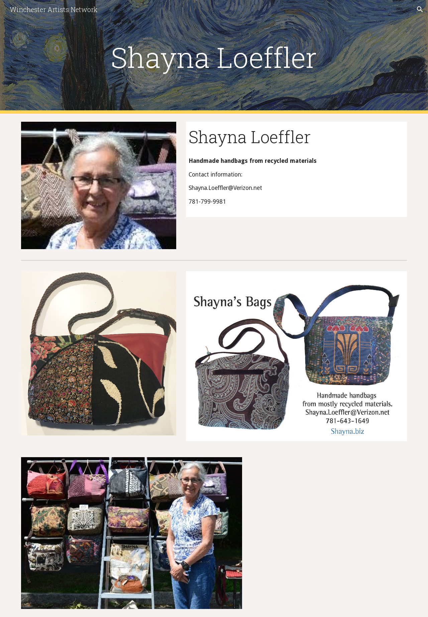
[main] (214, 57)
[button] (420, 9)
